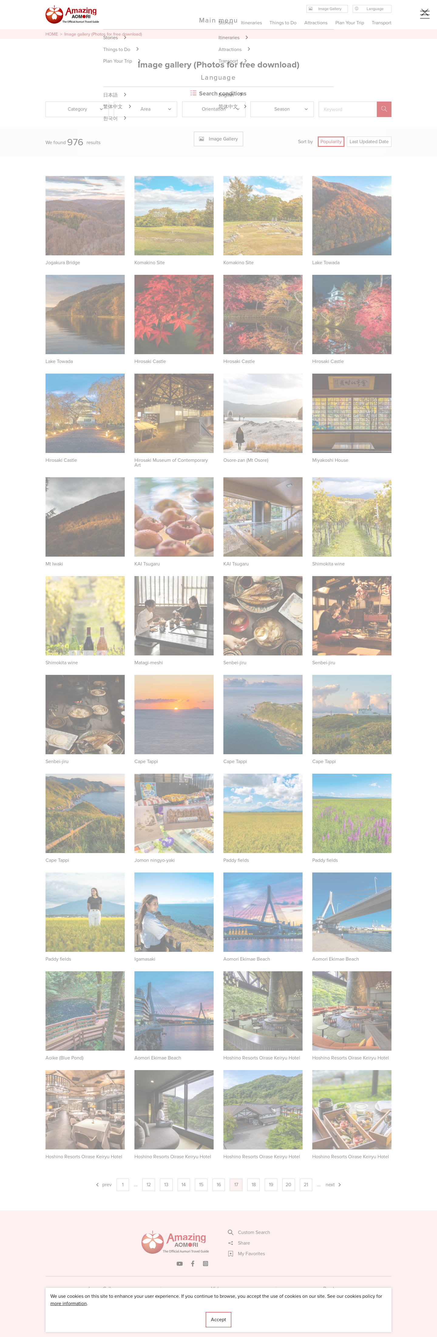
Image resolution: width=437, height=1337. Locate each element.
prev (103, 1184)
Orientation (221, 108)
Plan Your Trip (349, 22)
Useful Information (255, 1314)
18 (254, 1184)
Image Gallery (103, 1288)
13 (166, 1184)
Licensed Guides (179, 1314)
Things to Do (282, 22)
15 (201, 1184)
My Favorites (246, 1253)
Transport (381, 22)
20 (288, 1184)
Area (156, 108)
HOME (52, 34)
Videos (218, 1288)
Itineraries (251, 22)
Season (291, 108)
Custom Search (249, 1232)
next (334, 1184)
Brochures (334, 1288)
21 (306, 1184)
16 (219, 1184)
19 (271, 1184)
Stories (225, 22)
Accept (218, 1319)
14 (183, 1184)
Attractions (315, 22)
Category (86, 108)
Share (239, 1243)
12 (149, 1184)
